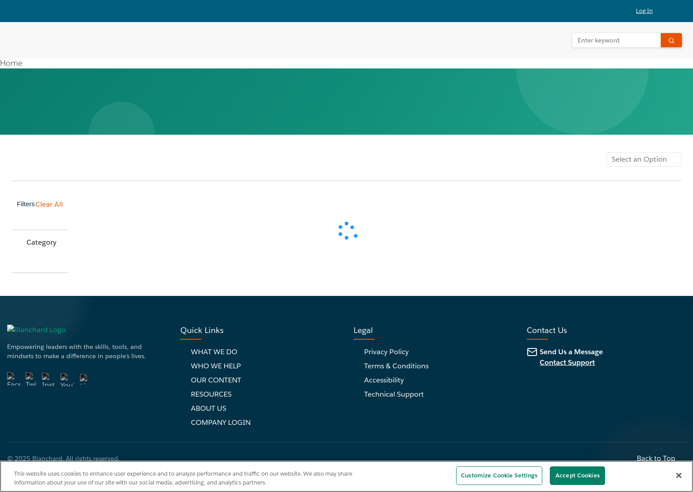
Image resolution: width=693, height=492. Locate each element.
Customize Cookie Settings (499, 475)
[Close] (679, 475)
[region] (346, 476)
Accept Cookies (578, 475)
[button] (650, 11)
